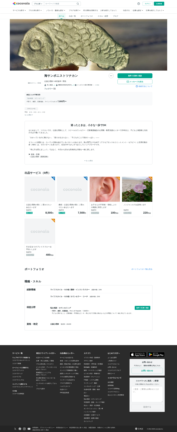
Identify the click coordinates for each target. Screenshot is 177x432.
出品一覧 (72, 16)
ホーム (61, 16)
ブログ (115, 16)
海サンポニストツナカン (61, 75)
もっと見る (88, 161)
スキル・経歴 (103, 16)
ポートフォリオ (87, 16)
